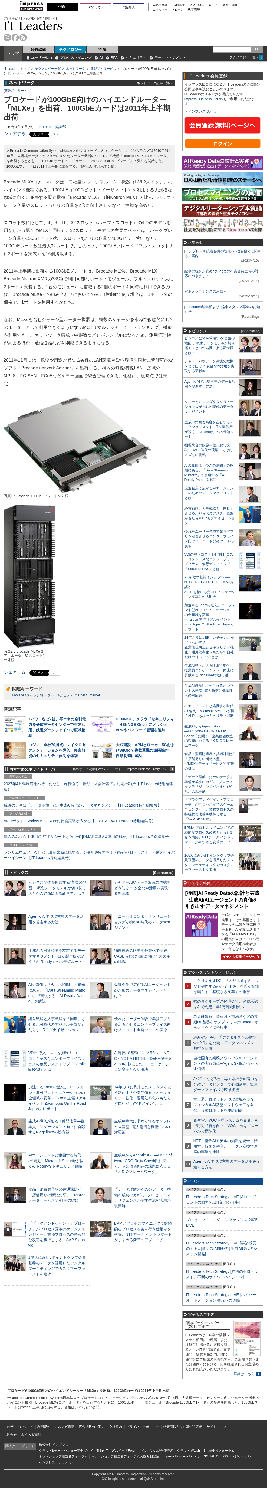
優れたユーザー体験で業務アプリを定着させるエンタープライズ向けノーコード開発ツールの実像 (142, 1024)
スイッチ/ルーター (40, 695)
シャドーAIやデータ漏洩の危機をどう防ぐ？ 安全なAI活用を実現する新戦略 (143, 887)
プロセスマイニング (76, 57)
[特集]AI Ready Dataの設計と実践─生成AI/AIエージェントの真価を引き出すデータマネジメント (222, 899)
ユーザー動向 (41, 57)
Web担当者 (160, 5)
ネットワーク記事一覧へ (155, 83)
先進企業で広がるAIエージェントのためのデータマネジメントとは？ (142, 990)
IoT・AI (213, 5)
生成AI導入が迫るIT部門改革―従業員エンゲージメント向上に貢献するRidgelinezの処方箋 (56, 1126)
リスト (54, 134)
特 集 (102, 49)
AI (101, 57)
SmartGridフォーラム (219, 1451)
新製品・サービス (103, 69)
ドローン (178, 9)
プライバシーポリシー (142, 1427)
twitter (7, 37)
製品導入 (129, 7)
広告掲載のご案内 (92, 1427)
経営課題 (38, 49)
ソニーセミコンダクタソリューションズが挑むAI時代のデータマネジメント (142, 921)
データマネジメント (170, 57)
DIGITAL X (210, 1456)
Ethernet (94, 695)
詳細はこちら (244, 1374)
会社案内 (115, 1427)
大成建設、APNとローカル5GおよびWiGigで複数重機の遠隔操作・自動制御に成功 (145, 750)
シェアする (14, 133)
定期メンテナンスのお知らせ (207, 291)
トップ (13, 53)
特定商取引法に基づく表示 (182, 1427)
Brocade (18, 695)
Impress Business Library (203, 99)
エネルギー (160, 9)
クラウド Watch (188, 1451)
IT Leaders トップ (17, 69)
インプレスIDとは (202, 111)
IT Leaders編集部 (52, 127)
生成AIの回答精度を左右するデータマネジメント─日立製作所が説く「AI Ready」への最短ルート (56, 955)
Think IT (102, 1451)
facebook (15, 37)
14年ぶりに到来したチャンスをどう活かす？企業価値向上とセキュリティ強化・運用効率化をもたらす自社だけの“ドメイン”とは (209, 647)
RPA (114, 57)
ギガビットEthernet (71, 695)
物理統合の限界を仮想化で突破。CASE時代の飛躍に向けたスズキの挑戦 (142, 955)
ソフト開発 (196, 5)
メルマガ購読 (64, 1427)
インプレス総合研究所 (157, 1451)
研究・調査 (230, 5)
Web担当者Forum (124, 1451)
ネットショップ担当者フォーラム (63, 1456)
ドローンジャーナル (236, 1456)
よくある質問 (31, 1435)
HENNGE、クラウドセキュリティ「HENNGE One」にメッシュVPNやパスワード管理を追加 (145, 724)
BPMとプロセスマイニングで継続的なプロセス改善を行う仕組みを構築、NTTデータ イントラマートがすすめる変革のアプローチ (209, 837)
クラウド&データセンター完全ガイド (66, 1451)
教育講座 (194, 9)
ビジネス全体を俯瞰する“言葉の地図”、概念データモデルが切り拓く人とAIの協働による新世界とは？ (57, 887)
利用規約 (43, 1427)
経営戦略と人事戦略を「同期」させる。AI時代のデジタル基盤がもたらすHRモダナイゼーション (56, 1024)
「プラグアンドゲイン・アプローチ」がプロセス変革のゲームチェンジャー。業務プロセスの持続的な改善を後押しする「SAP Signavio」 (56, 1234)
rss (23, 37)
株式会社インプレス (53, 1445)
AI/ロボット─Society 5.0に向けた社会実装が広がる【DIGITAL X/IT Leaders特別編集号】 (80, 821)
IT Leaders (33, 25)
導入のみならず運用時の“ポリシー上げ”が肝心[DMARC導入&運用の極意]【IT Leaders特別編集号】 (88, 836)
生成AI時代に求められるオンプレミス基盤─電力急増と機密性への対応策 (142, 1126)
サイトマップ (216, 1427)
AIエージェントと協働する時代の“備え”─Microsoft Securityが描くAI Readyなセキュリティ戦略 (56, 1160)
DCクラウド (95, 7)
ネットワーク (75, 69)
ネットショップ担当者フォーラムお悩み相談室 (125, 1456)
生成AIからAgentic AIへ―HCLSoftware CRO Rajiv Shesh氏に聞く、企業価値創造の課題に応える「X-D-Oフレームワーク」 (208, 736)
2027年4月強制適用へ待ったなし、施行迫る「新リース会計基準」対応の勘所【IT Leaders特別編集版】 (88, 786)
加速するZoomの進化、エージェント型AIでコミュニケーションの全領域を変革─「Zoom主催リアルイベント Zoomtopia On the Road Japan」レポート (57, 1098)
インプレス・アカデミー (57, 1462)
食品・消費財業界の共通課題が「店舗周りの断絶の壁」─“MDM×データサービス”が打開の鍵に (57, 1194)
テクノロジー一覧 (48, 69)
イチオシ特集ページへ (240, 956)
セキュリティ (136, 57)
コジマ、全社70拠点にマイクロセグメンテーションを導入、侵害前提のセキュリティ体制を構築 (57, 750)
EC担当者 (178, 5)
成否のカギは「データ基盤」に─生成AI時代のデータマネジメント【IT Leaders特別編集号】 (82, 805)
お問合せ (10, 1435)
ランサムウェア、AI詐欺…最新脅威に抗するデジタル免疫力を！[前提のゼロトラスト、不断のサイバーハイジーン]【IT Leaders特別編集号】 (89, 855)
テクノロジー (70, 49)
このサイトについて (18, 1427)
